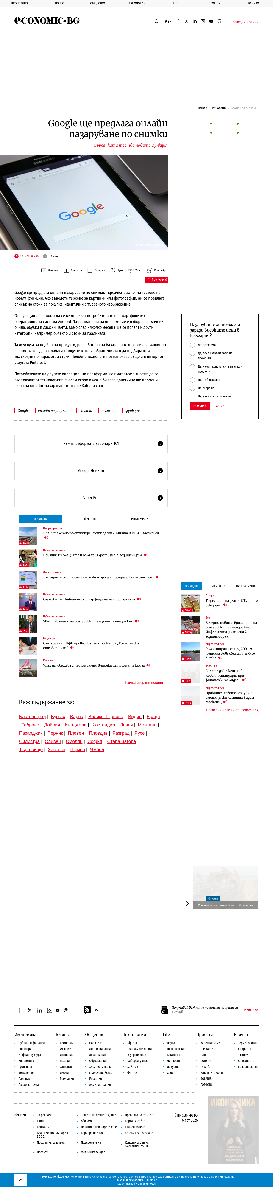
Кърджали (75, 724)
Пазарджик (30, 733)
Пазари (210, 595)
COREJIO (206, 1061)
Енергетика (26, 1061)
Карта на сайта (135, 1121)
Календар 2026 (210, 1043)
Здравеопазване (100, 1067)
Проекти (215, 3)
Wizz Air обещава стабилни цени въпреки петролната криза (96, 665)
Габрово (30, 724)
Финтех (132, 1073)
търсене (108, 410)
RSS (91, 1010)
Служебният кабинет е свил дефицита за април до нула (92, 599)
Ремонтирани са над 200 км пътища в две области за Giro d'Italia (230, 653)
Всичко (253, 3)
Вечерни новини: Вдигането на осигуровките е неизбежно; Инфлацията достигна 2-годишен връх (231, 630)
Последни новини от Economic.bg (232, 710)
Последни (41, 518)
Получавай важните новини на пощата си (205, 1008)
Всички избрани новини (143, 682)
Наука (171, 1043)
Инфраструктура (52, 528)
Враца (153, 716)
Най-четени (89, 518)
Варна (76, 716)
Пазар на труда (29, 1085)
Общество (97, 3)
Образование (98, 1061)
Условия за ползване (139, 1133)
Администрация (100, 1085)
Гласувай (199, 406)
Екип (40, 1121)
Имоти (64, 1073)
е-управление (136, 1055)
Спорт (171, 1073)
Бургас (58, 716)
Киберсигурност (138, 1061)
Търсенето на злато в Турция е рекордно (232, 603)
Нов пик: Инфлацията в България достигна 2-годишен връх (95, 555)
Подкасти (207, 1049)
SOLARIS (206, 1079)
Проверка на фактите (139, 1115)
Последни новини (244, 22)
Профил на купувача (51, 1143)
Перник (55, 733)
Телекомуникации (139, 1049)
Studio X (151, 1180)
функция (132, 410)
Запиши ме (251, 1010)
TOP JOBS (207, 1085)
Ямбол (97, 749)
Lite (175, 3)
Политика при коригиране (99, 1127)
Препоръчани (138, 518)
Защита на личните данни (98, 1115)
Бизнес (58, 3)
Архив (220, 406)
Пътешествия (176, 1049)
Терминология (247, 1043)
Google (23, 410)
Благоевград (32, 716)
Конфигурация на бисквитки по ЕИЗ (137, 1144)
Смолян (74, 741)
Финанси (66, 1067)
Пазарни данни (248, 1067)
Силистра (29, 741)
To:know (243, 1055)
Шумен (77, 749)
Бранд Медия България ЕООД (52, 1135)
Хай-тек (132, 1067)
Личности (173, 1061)
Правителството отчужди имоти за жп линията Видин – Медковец (101, 535)
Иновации (67, 1055)
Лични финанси (52, 572)
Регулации (49, 638)
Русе (140, 733)
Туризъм (24, 1079)
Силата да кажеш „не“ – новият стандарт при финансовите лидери (226, 675)
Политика (96, 1043)
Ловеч (126, 724)
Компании (48, 660)
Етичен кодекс (135, 1127)
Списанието (246, 1061)
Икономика (19, 3)
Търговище (31, 749)
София (94, 741)
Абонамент (88, 1121)
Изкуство (173, 1067)
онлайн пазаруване (54, 410)
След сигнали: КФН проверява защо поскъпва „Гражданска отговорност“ (91, 645)
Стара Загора (121, 741)
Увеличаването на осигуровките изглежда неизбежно (91, 621)
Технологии (136, 3)
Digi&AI (132, 1043)
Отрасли (213, 898)
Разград (121, 733)
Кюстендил (103, 724)
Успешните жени (212, 1073)
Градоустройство (100, 1073)
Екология (95, 1079)
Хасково (56, 749)
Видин (135, 716)
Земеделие (26, 1073)
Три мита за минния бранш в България (226, 905)
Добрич (52, 724)
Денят (209, 617)
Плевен (76, 733)
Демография (97, 1055)
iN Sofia (206, 1067)
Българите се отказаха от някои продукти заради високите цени (101, 577)
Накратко (244, 1049)
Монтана (147, 724)
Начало (202, 108)
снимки (86, 410)
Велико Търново (105, 716)
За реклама (45, 1115)
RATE (204, 1055)
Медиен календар (93, 1152)
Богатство (173, 1055)
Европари (25, 1049)
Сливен (53, 741)
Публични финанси (54, 550)
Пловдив (98, 733)
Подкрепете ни (91, 1143)
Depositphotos (147, 1183)
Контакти (43, 1127)
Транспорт (25, 1067)
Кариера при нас (92, 1133)
